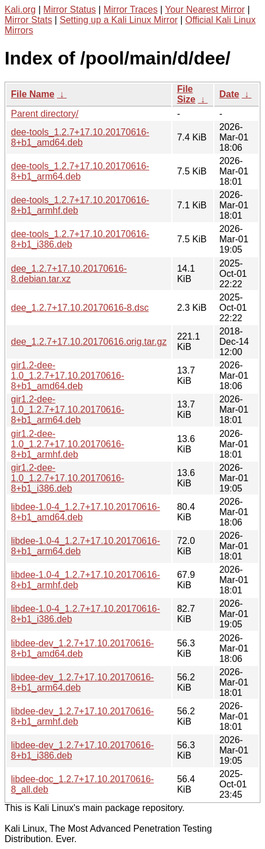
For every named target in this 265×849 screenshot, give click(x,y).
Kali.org (20, 9)
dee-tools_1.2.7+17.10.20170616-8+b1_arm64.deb (80, 171)
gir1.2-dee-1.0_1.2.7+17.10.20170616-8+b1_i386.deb (67, 478)
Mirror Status (69, 9)
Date (229, 94)
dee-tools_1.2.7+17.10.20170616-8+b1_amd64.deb (80, 137)
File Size (186, 94)
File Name (33, 94)
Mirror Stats (28, 20)
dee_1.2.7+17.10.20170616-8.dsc (80, 308)
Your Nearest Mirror (205, 9)
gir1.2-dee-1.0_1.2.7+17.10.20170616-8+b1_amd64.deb (67, 375)
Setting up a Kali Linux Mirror (119, 20)
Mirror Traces (130, 9)
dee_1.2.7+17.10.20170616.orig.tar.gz (89, 342)
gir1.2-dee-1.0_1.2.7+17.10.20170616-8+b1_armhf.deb (67, 444)
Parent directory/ (44, 114)
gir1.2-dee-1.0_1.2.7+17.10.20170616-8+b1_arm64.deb (67, 409)
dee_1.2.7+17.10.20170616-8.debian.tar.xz (69, 274)
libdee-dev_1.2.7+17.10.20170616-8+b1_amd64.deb (82, 648)
